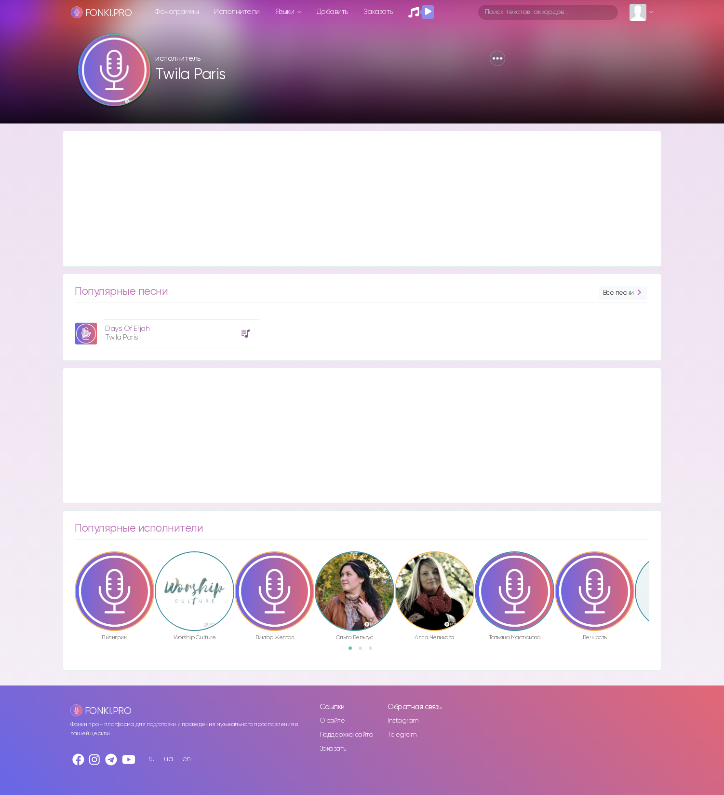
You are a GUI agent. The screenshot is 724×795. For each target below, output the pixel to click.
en (186, 759)
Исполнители (237, 11)
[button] (497, 58)
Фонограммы (177, 11)
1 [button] (353, 651)
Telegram (402, 734)
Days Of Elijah (127, 328)
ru (151, 759)
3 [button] (373, 651)
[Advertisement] (352, 198)
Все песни (623, 293)
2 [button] (363, 651)
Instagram (403, 720)
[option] (165, 330)
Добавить (332, 11)
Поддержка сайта (347, 734)
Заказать (378, 11)
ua (168, 759)
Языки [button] (285, 11)
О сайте (332, 720)
